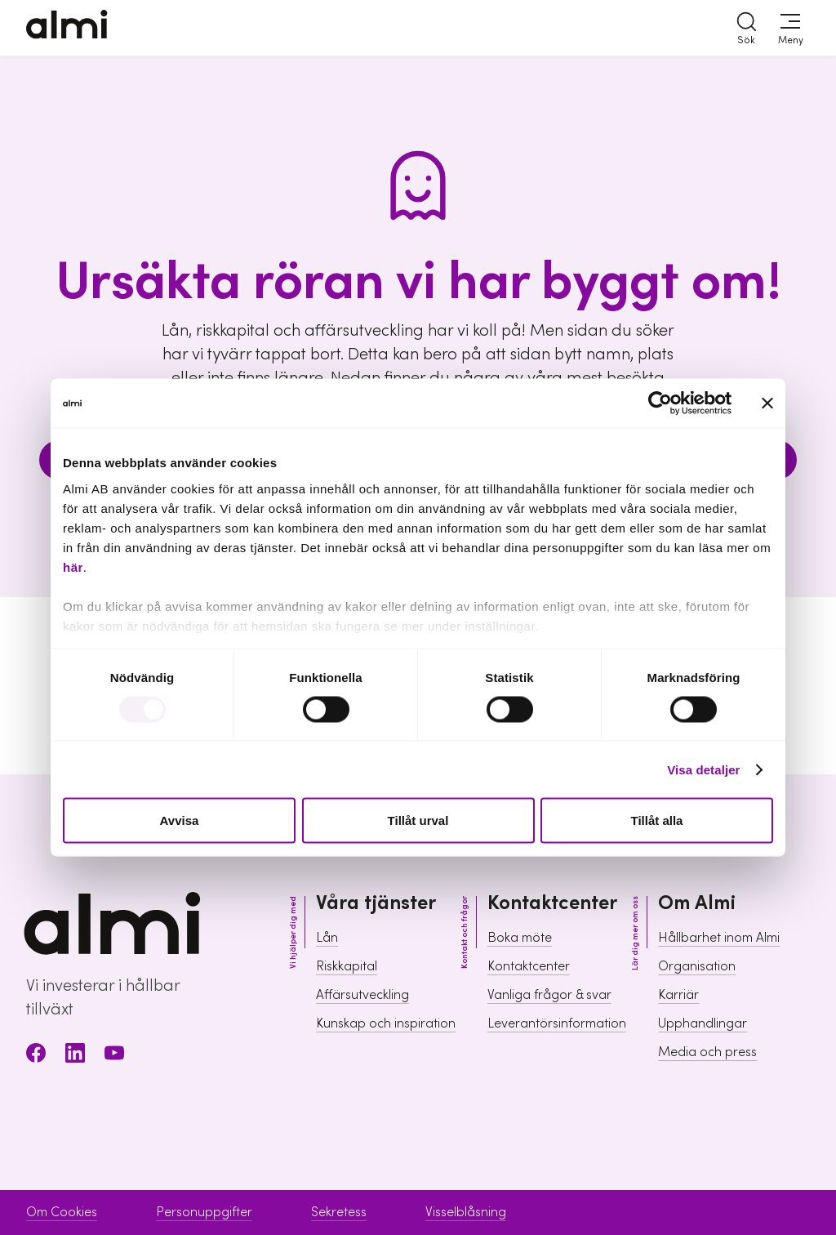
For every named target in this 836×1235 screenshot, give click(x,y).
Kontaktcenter (528, 966)
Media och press (707, 1052)
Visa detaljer (703, 769)
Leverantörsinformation (556, 1023)
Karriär (678, 995)
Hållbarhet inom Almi (719, 937)
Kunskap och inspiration (386, 1023)
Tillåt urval (418, 820)
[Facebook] (36, 1055)
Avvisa (179, 820)
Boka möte (519, 937)
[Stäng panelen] (767, 403)
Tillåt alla (657, 820)
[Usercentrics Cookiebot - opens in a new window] (660, 403)
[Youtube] (114, 1055)
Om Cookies (61, 1212)
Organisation (697, 966)
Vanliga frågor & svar (549, 995)
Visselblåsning (465, 1212)
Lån (327, 937)
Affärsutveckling (362, 995)
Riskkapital (346, 966)
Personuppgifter (204, 1212)
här (73, 566)
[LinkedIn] (75, 1055)
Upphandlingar (702, 1023)
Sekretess (339, 1212)
